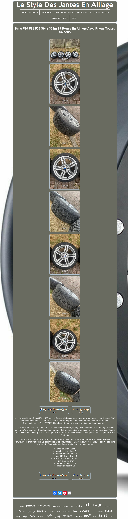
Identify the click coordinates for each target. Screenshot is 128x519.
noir (49, 515)
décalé (22, 506)
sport (40, 516)
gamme (94, 512)
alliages (21, 511)
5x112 (102, 516)
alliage (93, 504)
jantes (78, 516)
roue (94, 517)
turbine (66, 506)
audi (87, 515)
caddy (18, 517)
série (108, 510)
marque (100, 511)
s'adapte (66, 511)
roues (84, 510)
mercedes (44, 505)
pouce (107, 506)
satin (111, 517)
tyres (40, 510)
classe (75, 511)
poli (72, 506)
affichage (31, 511)
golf (57, 516)
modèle (79, 506)
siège (25, 516)
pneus (30, 505)
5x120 (32, 516)
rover (52, 511)
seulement (57, 506)
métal (59, 512)
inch (46, 512)
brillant (67, 516)
